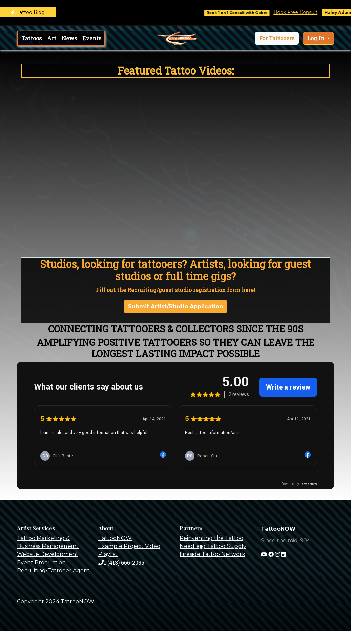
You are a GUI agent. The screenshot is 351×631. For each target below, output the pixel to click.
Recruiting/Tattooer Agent (53, 570)
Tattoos (32, 38)
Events (91, 38)
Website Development (47, 554)
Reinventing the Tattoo (211, 538)
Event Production (41, 562)
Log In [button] (316, 38)
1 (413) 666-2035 (121, 562)
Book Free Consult (300, 12)
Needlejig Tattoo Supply (213, 546)
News (69, 38)
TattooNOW (115, 538)
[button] (277, 38)
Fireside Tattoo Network (212, 554)
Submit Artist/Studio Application (175, 306)
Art (51, 38)
